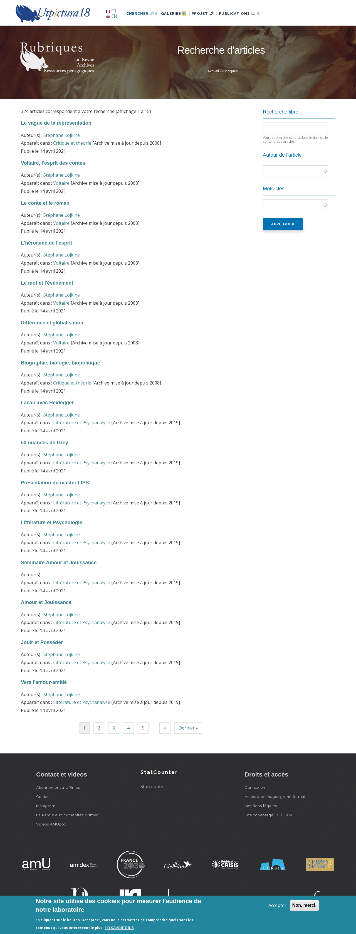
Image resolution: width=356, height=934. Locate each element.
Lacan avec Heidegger (47, 402)
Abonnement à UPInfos (58, 787)
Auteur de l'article (282, 155)
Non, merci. (304, 905)
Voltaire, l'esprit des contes (53, 163)
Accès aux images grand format (275, 796)
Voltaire (61, 183)
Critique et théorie (72, 143)
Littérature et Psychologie (51, 522)
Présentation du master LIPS (55, 483)
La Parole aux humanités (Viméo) (68, 815)
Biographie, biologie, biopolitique (60, 363)
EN (111, 16)
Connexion (255, 787)
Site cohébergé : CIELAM (268, 815)
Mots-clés (274, 188)
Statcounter (152, 786)
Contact (43, 796)
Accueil (213, 71)
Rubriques (229, 71)
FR (111, 11)
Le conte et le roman (45, 203)
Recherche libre (280, 112)
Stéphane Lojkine (61, 135)
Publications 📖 (252, 13)
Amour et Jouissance (46, 602)
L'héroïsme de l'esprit (46, 243)
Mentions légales (261, 806)
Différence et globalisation (52, 323)
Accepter (277, 905)
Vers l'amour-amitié (44, 682)
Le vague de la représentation (56, 123)
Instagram (46, 806)
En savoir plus (119, 927)
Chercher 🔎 (141, 13)
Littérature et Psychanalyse (81, 423)
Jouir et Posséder (42, 642)
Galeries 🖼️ (178, 13)
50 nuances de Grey (44, 442)
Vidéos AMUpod (51, 824)
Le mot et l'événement (47, 283)
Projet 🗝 (213, 13)
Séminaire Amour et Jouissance (59, 562)
